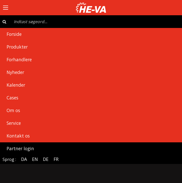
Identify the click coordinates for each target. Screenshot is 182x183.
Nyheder (15, 72)
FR (56, 159)
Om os (13, 110)
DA (24, 159)
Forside (14, 34)
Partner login (20, 148)
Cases (12, 98)
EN (35, 159)
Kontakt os (18, 136)
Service (14, 123)
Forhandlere (19, 59)
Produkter (17, 47)
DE (46, 159)
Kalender (16, 85)
